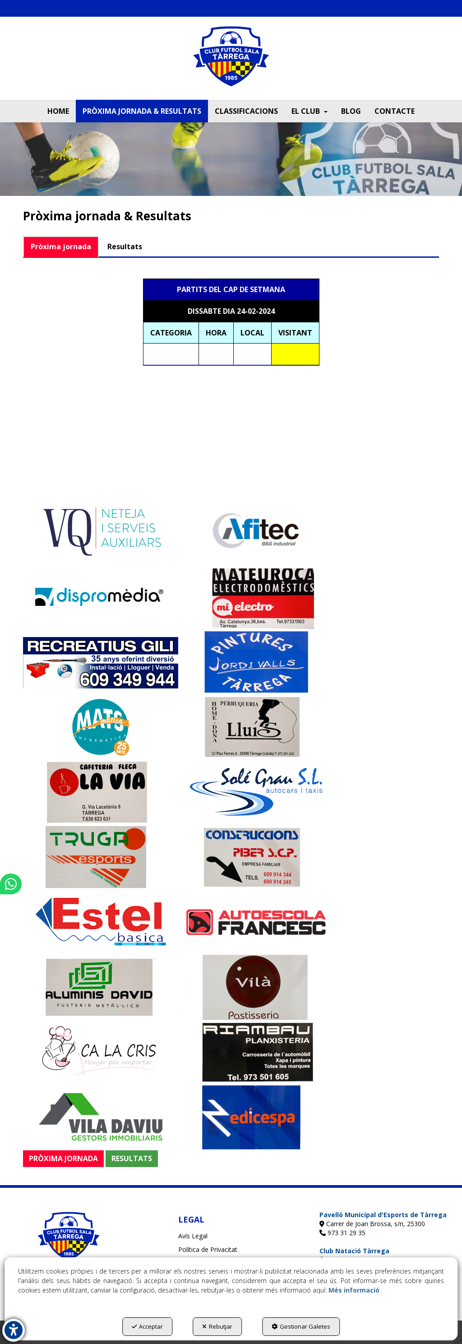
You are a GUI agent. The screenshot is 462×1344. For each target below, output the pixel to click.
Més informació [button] (353, 1290)
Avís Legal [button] (193, 1236)
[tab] (61, 246)
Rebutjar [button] (217, 1326)
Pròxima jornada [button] (61, 246)
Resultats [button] (124, 246)
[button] (231, 63)
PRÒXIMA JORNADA (63, 1158)
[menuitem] (58, 111)
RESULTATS (131, 1158)
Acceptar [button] (147, 1326)
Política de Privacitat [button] (207, 1249)
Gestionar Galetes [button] (301, 1326)
